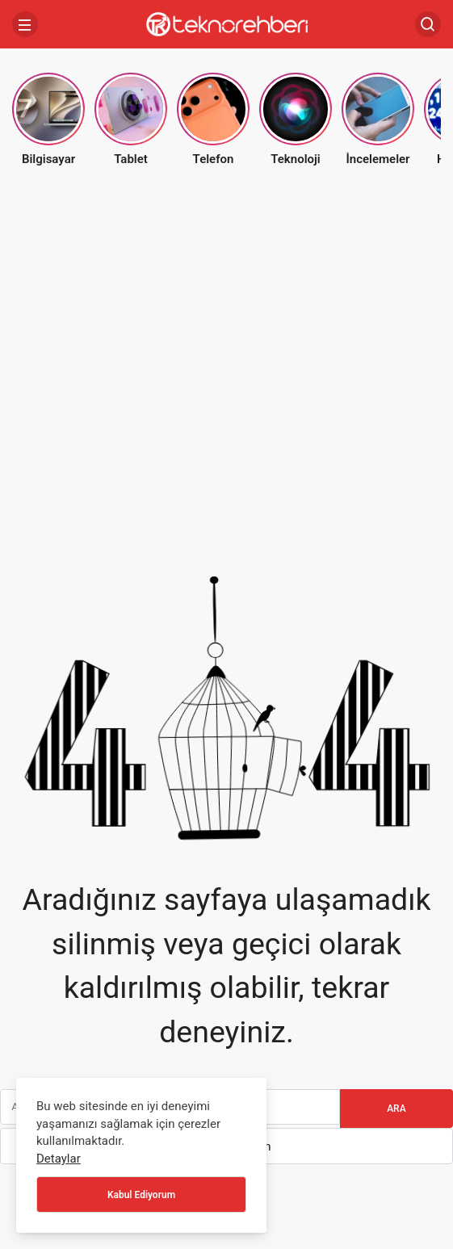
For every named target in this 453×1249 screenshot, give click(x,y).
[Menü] (25, 24)
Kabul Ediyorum (141, 1195)
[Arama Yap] (428, 24)
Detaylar (58, 1158)
